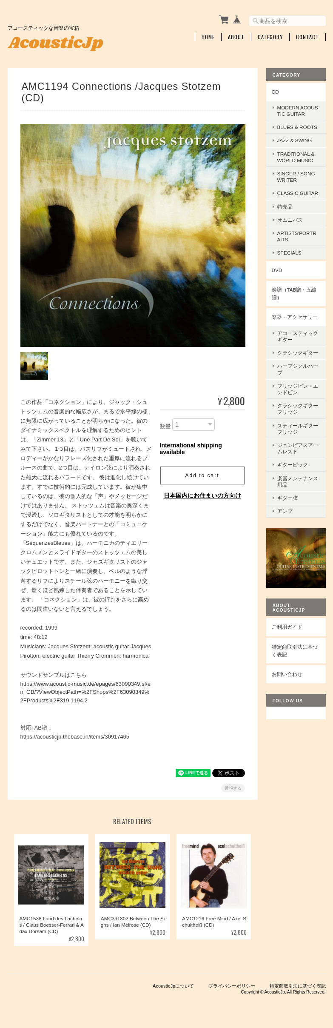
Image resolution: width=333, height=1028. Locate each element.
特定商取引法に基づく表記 (295, 650)
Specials (289, 252)
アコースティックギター (297, 336)
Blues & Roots (297, 127)
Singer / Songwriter (296, 177)
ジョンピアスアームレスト (297, 448)
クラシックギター (297, 352)
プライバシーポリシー (231, 985)
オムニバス (290, 220)
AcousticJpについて (173, 985)
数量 (165, 426)
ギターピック (292, 464)
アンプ (285, 511)
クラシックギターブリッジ (297, 409)
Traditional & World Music (296, 157)
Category (270, 37)
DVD (277, 270)
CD (275, 91)
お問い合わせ (287, 674)
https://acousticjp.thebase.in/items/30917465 (75, 736)
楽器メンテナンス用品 (297, 481)
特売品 (285, 206)
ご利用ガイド (287, 627)
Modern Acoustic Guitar (297, 111)
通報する (233, 787)
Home (208, 37)
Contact (307, 37)
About (236, 37)
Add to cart (202, 475)
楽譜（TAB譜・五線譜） (294, 293)
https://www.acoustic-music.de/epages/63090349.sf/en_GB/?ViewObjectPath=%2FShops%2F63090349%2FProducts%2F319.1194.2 (85, 691)
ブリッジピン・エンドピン (297, 389)
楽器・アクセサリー (295, 317)
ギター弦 (287, 498)
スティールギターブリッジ (297, 429)
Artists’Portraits (296, 236)
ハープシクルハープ (297, 369)
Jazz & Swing (294, 140)
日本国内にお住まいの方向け (202, 495)
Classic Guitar (298, 193)
